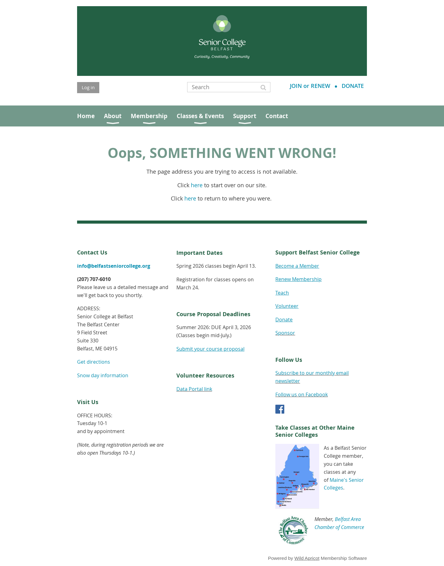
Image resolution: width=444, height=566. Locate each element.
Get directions (93, 361)
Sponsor (285, 332)
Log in (88, 87)
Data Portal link (194, 389)
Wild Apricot (306, 558)
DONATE (353, 85)
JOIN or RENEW (310, 85)
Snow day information (102, 375)
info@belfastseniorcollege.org (113, 265)
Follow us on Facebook (301, 394)
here (197, 185)
